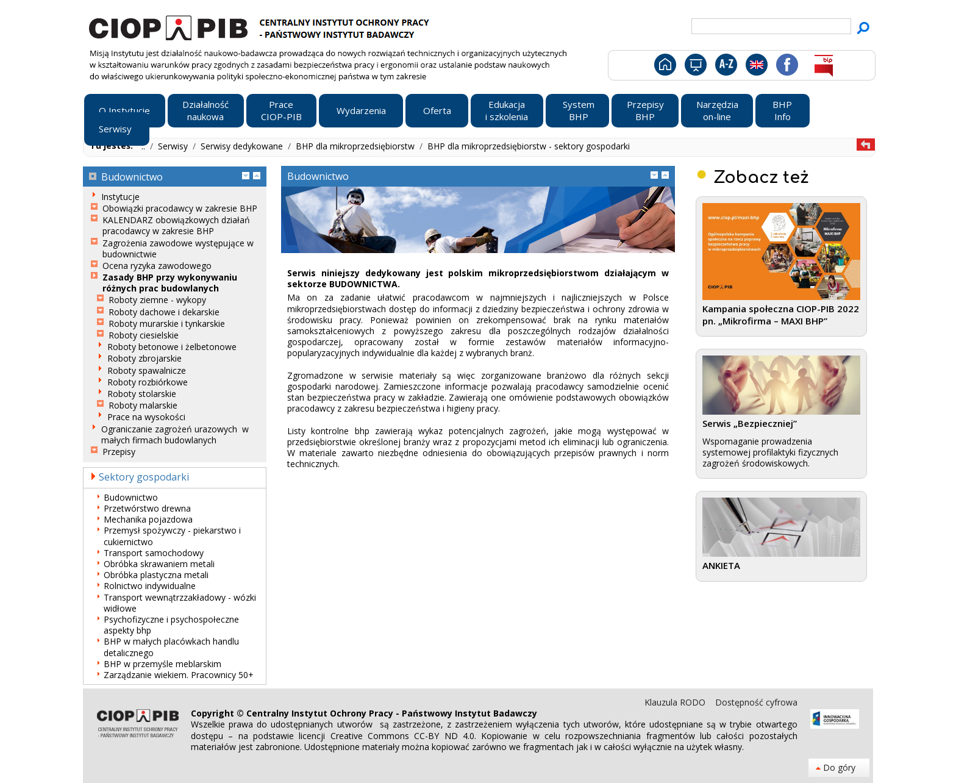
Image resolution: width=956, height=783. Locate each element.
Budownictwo (131, 497)
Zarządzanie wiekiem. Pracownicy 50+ (179, 675)
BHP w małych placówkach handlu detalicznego (171, 647)
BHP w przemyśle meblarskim (162, 664)
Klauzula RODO (676, 702)
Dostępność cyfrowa (756, 702)
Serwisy (174, 146)
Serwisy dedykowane (243, 146)
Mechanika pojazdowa (148, 519)
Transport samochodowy (154, 553)
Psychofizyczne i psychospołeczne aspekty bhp (171, 625)
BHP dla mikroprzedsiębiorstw (356, 146)
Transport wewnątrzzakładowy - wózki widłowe (180, 603)
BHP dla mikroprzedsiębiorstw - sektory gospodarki (528, 146)
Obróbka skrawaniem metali (159, 564)
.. (144, 146)
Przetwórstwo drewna (147, 508)
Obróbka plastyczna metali (156, 575)
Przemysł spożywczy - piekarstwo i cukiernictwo (172, 536)
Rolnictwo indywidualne (150, 586)
